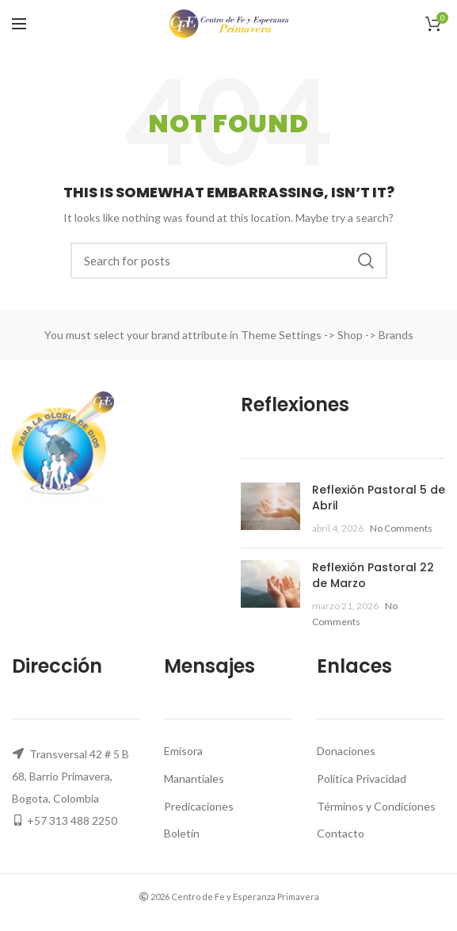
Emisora (183, 750)
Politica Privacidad (361, 778)
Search (366, 260)
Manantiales (194, 778)
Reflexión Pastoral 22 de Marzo (373, 575)
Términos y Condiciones (376, 806)
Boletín (182, 833)
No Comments (401, 528)
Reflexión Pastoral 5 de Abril (378, 497)
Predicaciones (199, 806)
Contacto (340, 833)
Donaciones (346, 750)
